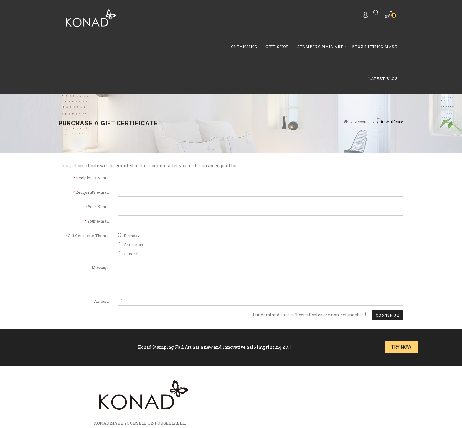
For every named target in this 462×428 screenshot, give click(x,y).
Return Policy (256, 401)
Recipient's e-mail (92, 133)
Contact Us (194, 401)
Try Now (387, 288)
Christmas (130, 186)
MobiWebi (217, 416)
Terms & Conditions (230, 408)
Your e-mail (98, 162)
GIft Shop (195, 16)
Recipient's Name (92, 119)
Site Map (169, 401)
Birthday (129, 177)
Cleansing (162, 16)
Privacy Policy (367, 401)
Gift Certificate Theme (88, 177)
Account (362, 63)
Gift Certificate (390, 63)
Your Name (98, 148)
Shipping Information (323, 401)
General (128, 195)
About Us (285, 401)
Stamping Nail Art (239, 16)
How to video (224, 401)
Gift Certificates (115, 401)
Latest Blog (339, 16)
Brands (86, 401)
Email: (295, 356)
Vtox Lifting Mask (293, 16)
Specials (146, 401)
